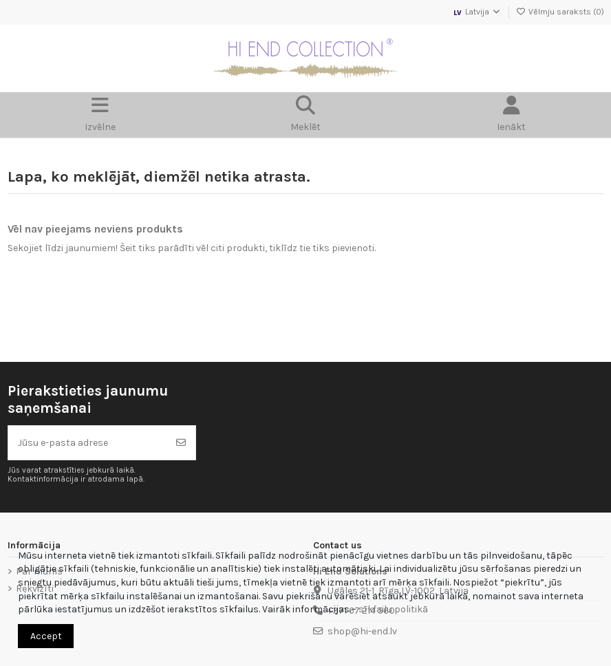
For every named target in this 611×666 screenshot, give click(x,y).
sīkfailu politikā (393, 609)
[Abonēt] (181, 443)
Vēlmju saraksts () (560, 12)
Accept (46, 636)
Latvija (477, 12)
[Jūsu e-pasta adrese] (88, 443)
